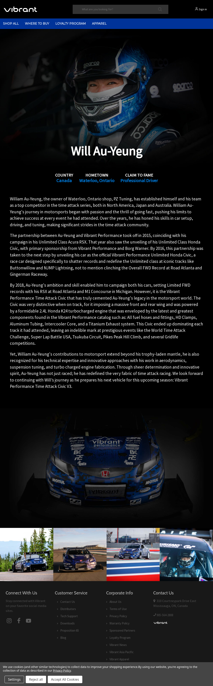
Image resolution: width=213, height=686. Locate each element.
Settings (14, 679)
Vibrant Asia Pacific (121, 652)
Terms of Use (118, 609)
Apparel (99, 23)
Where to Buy (37, 23)
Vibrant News (118, 645)
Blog (63, 638)
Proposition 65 (69, 630)
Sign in (203, 9)
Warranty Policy (119, 623)
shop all (11, 23)
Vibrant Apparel (119, 659)
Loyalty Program (70, 23)
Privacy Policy (118, 616)
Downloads (67, 623)
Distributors (68, 609)
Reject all (36, 679)
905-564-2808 (165, 615)
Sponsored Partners (122, 630)
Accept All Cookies (65, 679)
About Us (115, 602)
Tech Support (69, 616)
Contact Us (67, 602)
